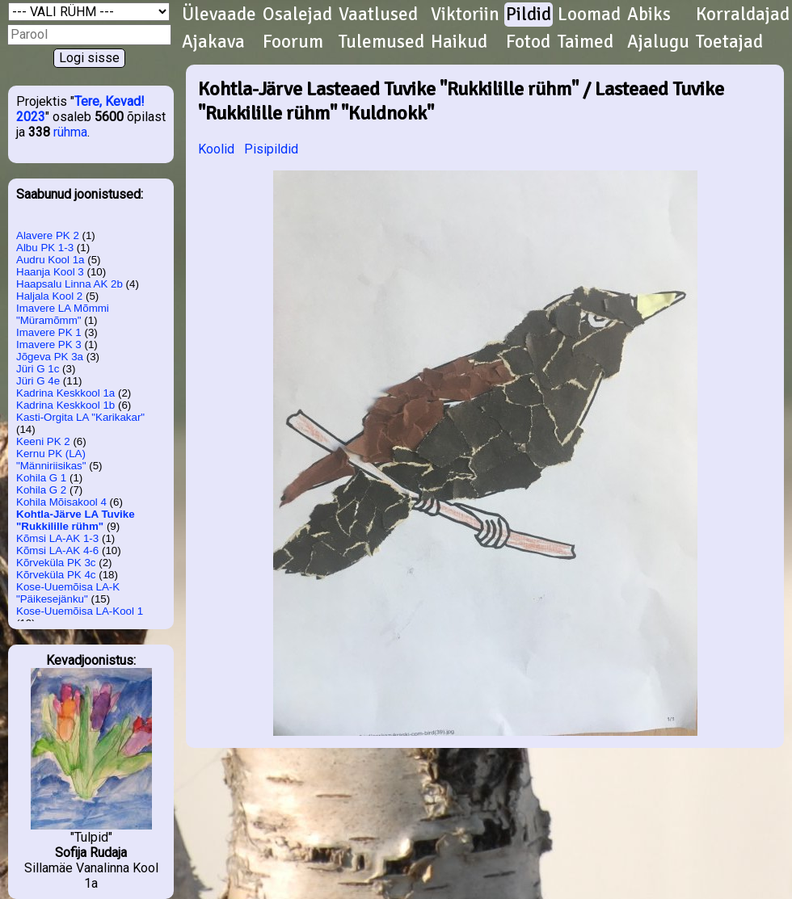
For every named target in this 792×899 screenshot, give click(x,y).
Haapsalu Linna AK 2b (69, 284)
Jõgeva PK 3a (49, 357)
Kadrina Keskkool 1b (65, 405)
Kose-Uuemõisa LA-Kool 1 (79, 611)
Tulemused (381, 42)
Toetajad (729, 42)
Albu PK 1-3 (45, 248)
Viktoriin (465, 14)
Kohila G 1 (41, 478)
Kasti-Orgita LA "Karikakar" (80, 417)
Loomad (589, 14)
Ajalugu (658, 42)
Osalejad (297, 14)
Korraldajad (743, 14)
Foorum (293, 42)
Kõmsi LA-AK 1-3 (57, 538)
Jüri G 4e (38, 381)
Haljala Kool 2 (49, 296)
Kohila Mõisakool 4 (61, 502)
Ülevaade (219, 14)
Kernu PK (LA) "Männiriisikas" (51, 459)
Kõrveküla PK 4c (56, 575)
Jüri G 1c (37, 369)
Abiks (649, 14)
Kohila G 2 (41, 490)
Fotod (528, 42)
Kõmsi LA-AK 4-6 (57, 550)
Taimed (585, 42)
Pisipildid (271, 149)
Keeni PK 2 (43, 441)
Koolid (216, 149)
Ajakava (213, 42)
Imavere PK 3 (49, 344)
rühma (70, 132)
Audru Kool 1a (50, 260)
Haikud (459, 42)
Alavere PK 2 (47, 235)
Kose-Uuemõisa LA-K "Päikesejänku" (68, 593)
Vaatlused (378, 14)
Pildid (528, 14)
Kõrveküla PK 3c (56, 563)
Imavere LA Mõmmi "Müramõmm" (62, 314)
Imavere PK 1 (49, 332)
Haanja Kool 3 (50, 272)
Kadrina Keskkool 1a (65, 393)
